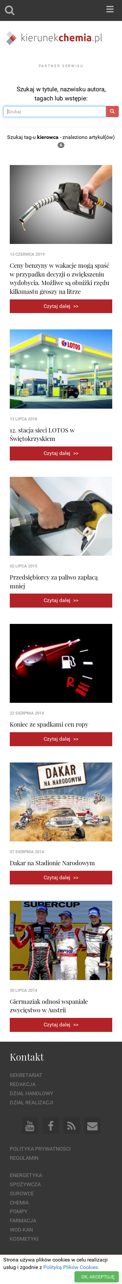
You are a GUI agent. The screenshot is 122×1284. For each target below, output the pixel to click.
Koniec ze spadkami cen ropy (49, 724)
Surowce (22, 1193)
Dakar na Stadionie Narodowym (52, 863)
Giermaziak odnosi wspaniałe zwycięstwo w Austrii (49, 1005)
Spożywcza (25, 1184)
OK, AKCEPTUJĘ (98, 1276)
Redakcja (22, 1084)
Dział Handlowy (31, 1093)
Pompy (19, 1211)
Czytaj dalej (61, 306)
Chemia (19, 1203)
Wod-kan (21, 1230)
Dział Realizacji (31, 1102)
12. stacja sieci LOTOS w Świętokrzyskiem (42, 434)
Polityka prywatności (40, 1149)
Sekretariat (26, 1075)
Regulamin (24, 1158)
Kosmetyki (24, 1239)
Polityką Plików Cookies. (71, 1267)
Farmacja (23, 1220)
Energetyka (26, 1175)
